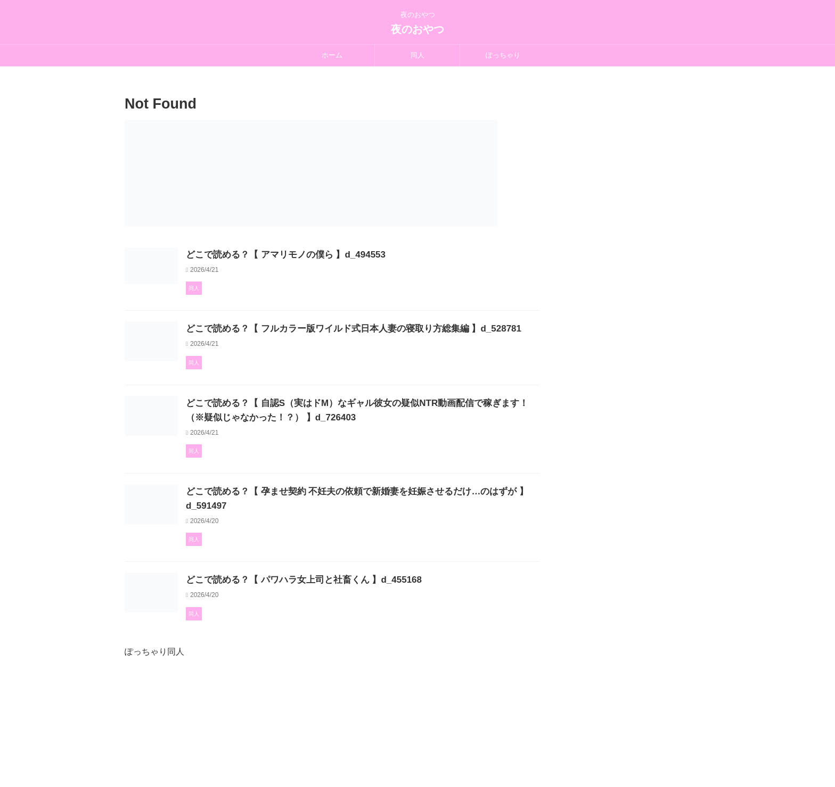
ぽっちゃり (503, 55)
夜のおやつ (417, 29)
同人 (417, 55)
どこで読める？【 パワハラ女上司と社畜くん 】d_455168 (350, 655)
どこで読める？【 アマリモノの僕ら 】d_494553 (333, 254)
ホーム (332, 55)
